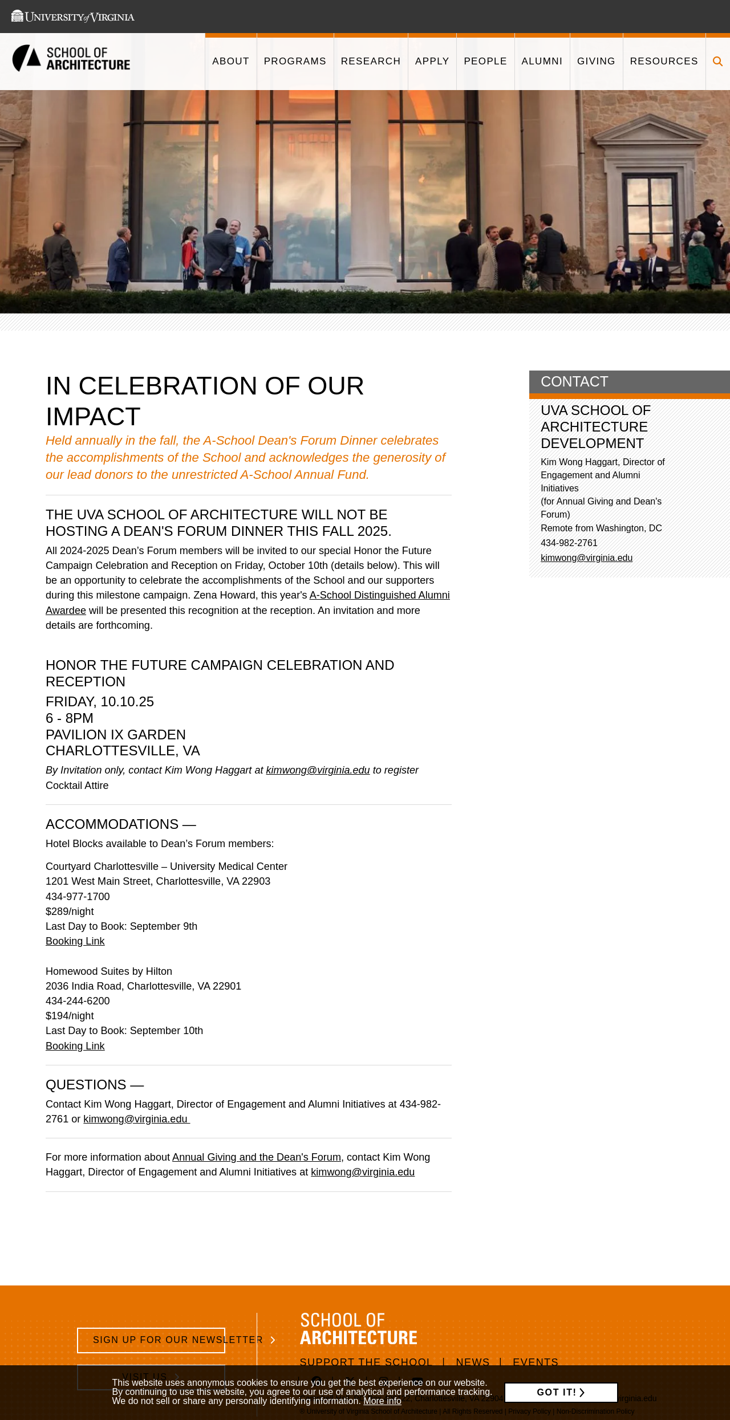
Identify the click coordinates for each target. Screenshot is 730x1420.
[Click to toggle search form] (717, 61)
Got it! (557, 1392)
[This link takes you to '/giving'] (596, 61)
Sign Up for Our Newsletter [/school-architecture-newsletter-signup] (159, 1340)
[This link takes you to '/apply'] (432, 61)
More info (382, 1401)
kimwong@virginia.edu (136, 1119)
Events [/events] (536, 1362)
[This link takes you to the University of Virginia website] (73, 16)
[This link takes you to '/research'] (371, 61)
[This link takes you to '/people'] (485, 61)
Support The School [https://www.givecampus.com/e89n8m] (366, 1362)
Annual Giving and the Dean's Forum (256, 1157)
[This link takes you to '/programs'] (295, 61)
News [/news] (473, 1362)
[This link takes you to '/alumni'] (542, 61)
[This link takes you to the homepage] (71, 62)
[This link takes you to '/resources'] (664, 61)
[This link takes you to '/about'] (230, 61)
